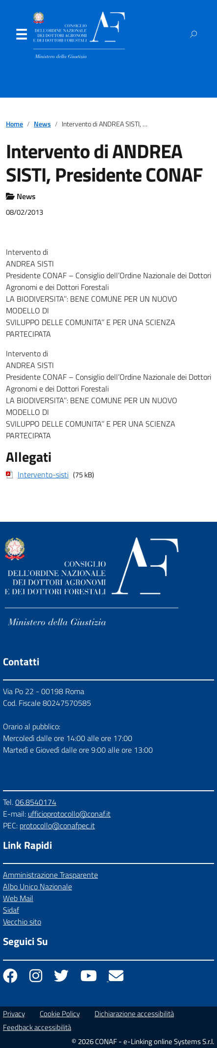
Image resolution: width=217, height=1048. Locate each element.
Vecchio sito (22, 921)
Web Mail (18, 898)
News (42, 124)
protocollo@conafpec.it (57, 825)
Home (14, 124)
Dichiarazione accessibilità (134, 1013)
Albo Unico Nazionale (37, 886)
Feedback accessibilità (37, 1027)
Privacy (14, 1013)
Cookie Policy (60, 1013)
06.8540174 (35, 802)
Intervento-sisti (43, 474)
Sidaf (11, 910)
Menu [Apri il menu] (21, 36)
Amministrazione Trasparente (50, 875)
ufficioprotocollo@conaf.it (69, 814)
